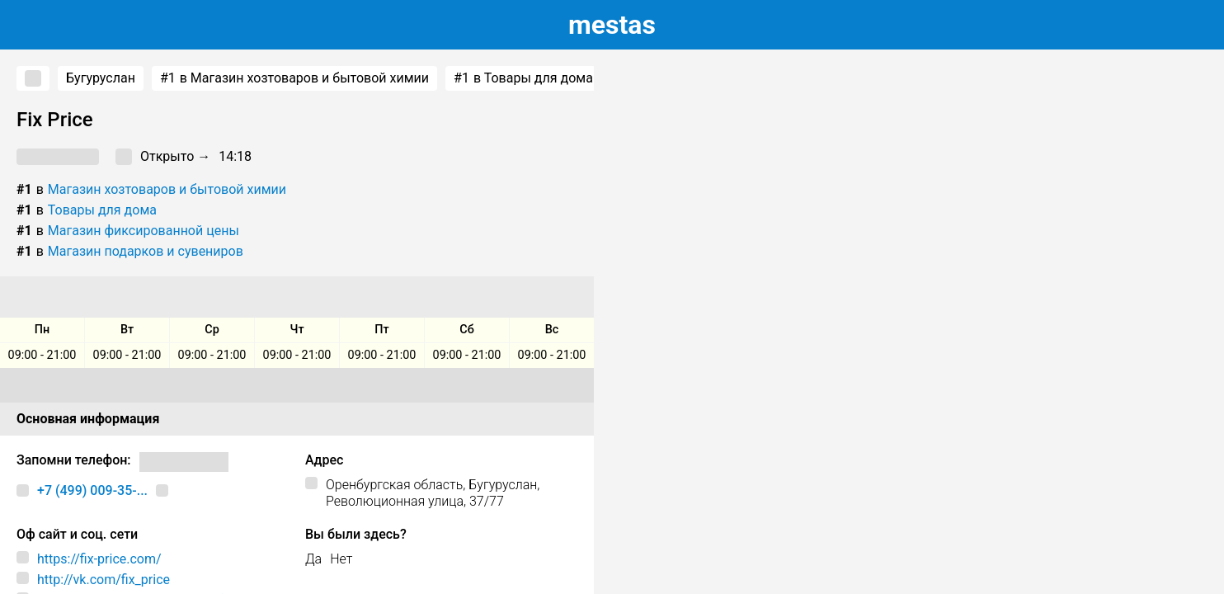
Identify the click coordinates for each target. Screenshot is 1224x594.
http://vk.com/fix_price (103, 579)
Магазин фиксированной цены (143, 230)
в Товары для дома (523, 78)
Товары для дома (102, 210)
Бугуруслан (100, 78)
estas (612, 24)
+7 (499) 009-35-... (92, 490)
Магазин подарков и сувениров (145, 251)
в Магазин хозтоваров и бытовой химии (294, 78)
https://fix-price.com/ (99, 559)
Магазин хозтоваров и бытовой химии (167, 189)
